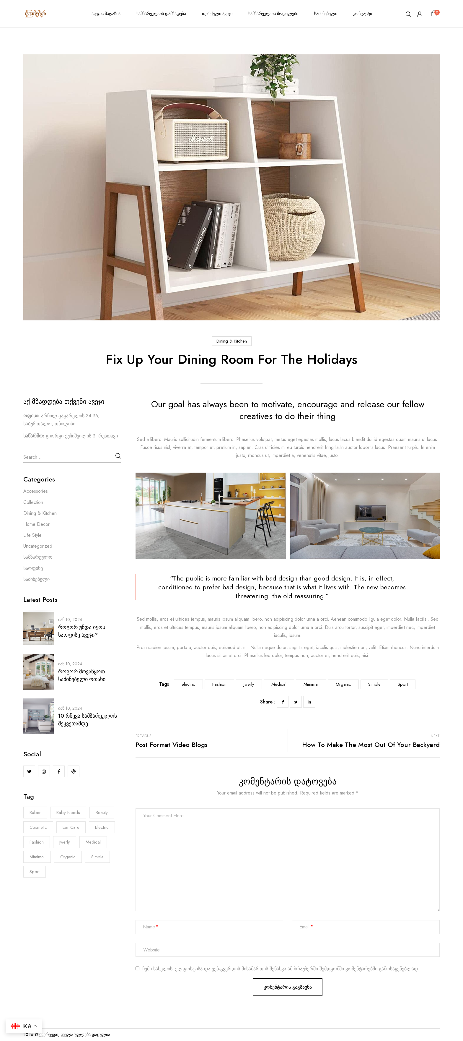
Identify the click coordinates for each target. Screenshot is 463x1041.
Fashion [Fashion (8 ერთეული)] (37, 842)
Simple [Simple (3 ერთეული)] (97, 857)
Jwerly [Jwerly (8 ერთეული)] (64, 842)
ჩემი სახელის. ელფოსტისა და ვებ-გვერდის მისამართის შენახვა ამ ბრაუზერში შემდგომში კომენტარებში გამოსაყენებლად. (280, 969)
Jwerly (249, 684)
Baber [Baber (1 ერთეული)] (35, 812)
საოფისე (33, 568)
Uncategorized (37, 546)
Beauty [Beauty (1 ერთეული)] (102, 812)
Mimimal (311, 684)
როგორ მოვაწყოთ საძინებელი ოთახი (81, 675)
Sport (403, 684)
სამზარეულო (38, 557)
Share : (267, 701)
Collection (33, 502)
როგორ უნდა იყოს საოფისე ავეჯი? (81, 631)
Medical (278, 684)
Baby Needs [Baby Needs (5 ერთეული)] (68, 812)
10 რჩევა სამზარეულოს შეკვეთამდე (87, 719)
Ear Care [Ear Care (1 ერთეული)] (71, 827)
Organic (343, 684)
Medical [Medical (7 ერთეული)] (93, 842)
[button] (435, 13)
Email (304, 927)
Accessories (35, 491)
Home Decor (36, 524)
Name (149, 927)
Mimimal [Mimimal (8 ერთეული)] (37, 857)
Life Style (32, 535)
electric (188, 684)
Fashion (219, 684)
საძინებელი (36, 579)
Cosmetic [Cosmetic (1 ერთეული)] (38, 827)
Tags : (165, 684)
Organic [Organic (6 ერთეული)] (68, 857)
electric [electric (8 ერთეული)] (102, 827)
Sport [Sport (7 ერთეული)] (35, 871)
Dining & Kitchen (231, 341)
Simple (374, 684)
